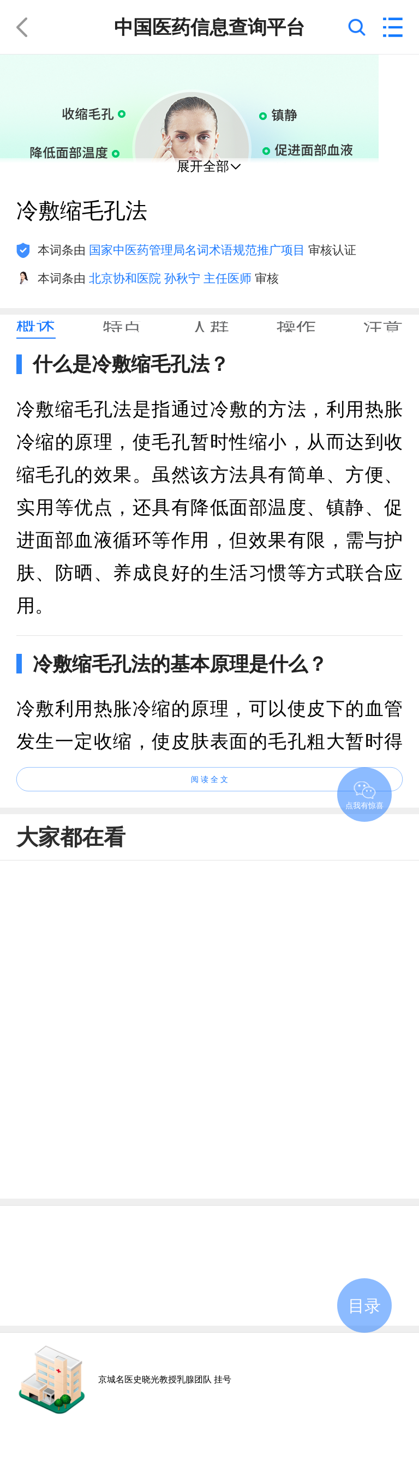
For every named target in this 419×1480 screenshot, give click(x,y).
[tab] (36, 327)
